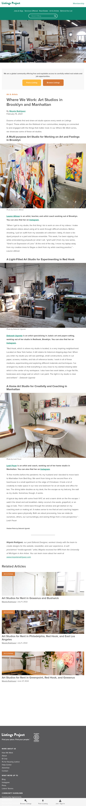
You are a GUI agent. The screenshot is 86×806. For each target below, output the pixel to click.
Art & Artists (54, 11)
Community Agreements (11, 797)
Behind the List (66, 11)
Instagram (6, 782)
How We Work (7, 753)
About (4, 756)
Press (4, 785)
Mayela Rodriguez (17, 111)
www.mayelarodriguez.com (19, 557)
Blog (3, 779)
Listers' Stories (7, 788)
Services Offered (31, 11)
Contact (5, 771)
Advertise (5, 768)
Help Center (7, 765)
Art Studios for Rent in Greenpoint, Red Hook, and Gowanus (38, 677)
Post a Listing (31, 83)
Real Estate (43, 11)
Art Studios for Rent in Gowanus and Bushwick (30, 598)
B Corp (4, 759)
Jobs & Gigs (18, 11)
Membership (78, 3)
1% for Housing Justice (11, 762)
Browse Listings (53, 83)
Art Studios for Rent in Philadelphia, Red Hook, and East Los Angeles (38, 638)
